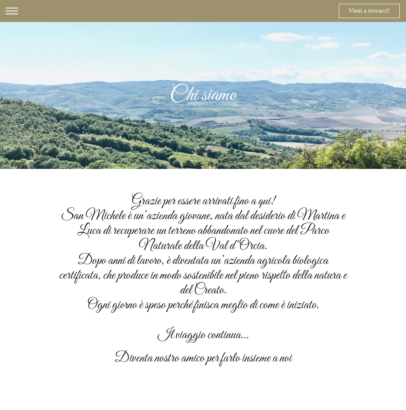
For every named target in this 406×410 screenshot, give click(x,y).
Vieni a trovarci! (369, 10)
